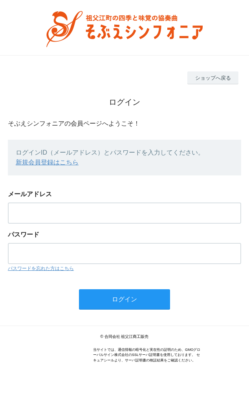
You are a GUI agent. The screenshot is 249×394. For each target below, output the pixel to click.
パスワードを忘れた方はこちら (41, 268)
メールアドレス (30, 194)
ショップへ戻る (213, 78)
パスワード (23, 234)
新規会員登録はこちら (47, 162)
